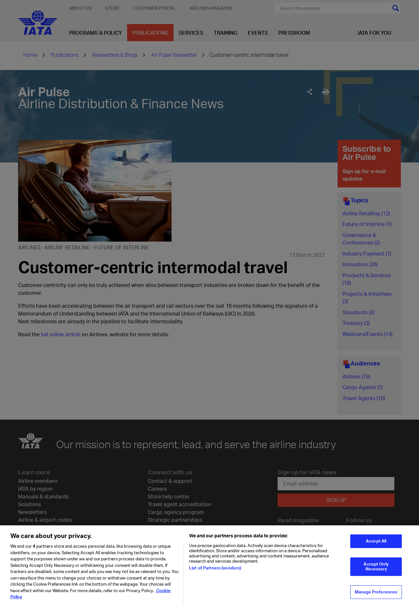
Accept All (376, 542)
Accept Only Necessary (376, 568)
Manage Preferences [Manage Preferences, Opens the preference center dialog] (376, 593)
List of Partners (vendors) (215, 569)
